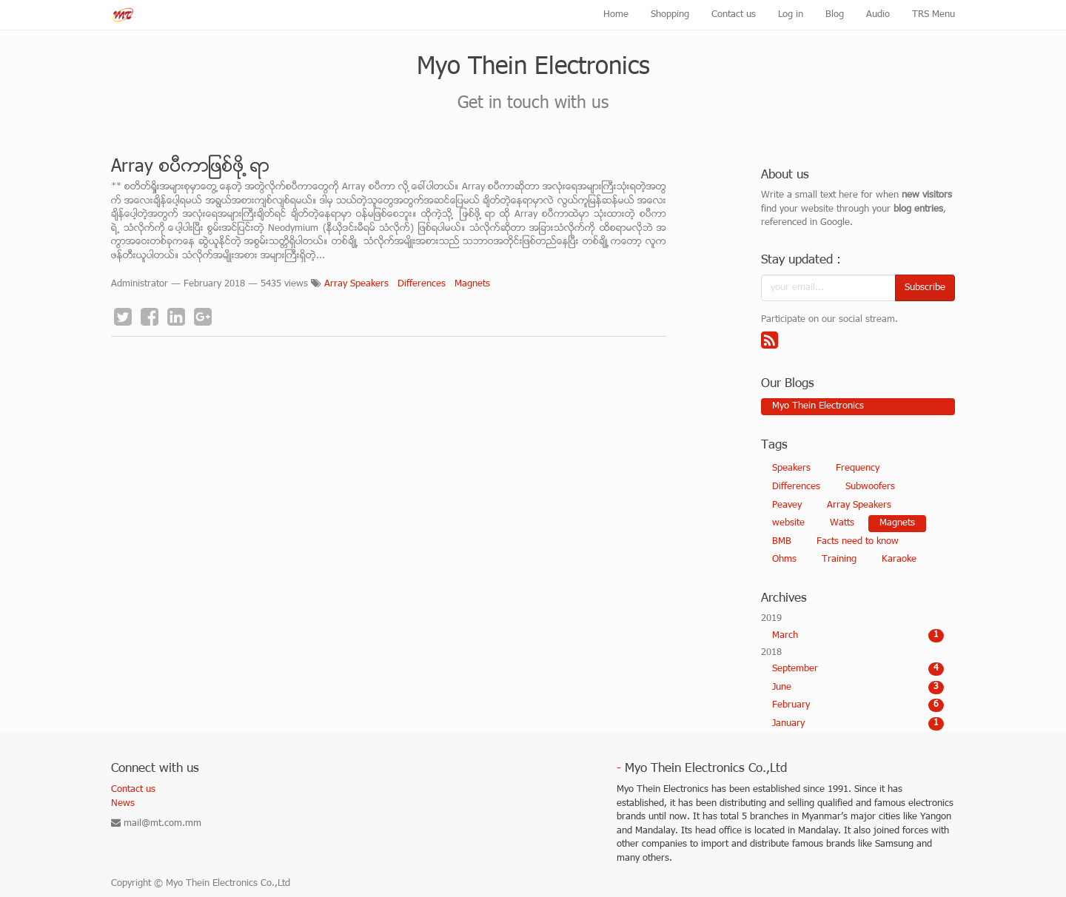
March (858, 635)
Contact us (133, 789)
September (858, 669)
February (858, 705)
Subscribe (925, 288)
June (858, 687)
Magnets (472, 284)
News (123, 803)
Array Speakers (356, 284)
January (858, 723)
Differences (422, 284)
